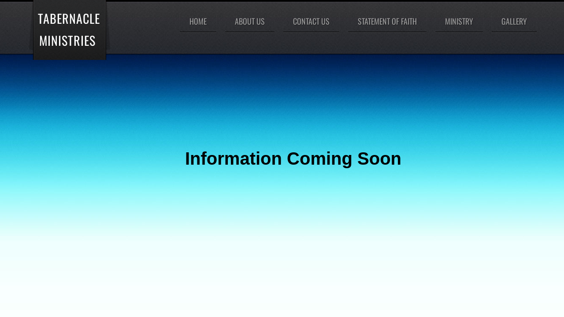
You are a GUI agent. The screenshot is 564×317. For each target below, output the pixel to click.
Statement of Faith (387, 21)
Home (198, 21)
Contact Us (311, 21)
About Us (250, 21)
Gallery (514, 21)
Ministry (459, 21)
